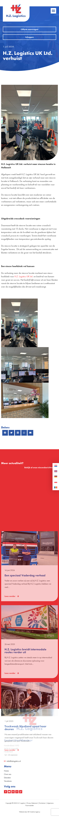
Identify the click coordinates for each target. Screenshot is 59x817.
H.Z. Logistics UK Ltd (23, 276)
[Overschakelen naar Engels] (56, 471)
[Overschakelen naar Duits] (56, 476)
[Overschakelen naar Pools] (56, 482)
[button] (53, 11)
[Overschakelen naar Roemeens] (56, 487)
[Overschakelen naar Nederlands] (56, 466)
